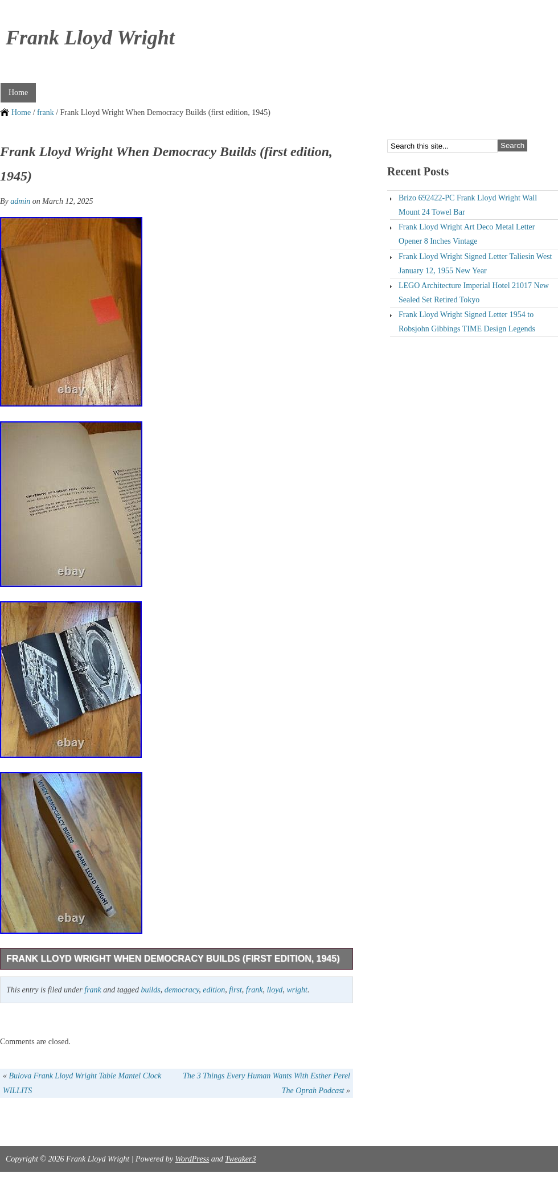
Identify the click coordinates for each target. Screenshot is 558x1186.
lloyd (274, 990)
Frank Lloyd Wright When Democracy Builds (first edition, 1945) (173, 958)
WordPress (192, 1159)
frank (45, 112)
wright (296, 990)
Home (18, 92)
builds (150, 990)
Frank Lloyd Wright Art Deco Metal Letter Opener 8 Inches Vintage (467, 234)
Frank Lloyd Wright (90, 37)
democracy (182, 990)
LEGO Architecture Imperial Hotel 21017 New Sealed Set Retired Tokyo (474, 292)
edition (214, 990)
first (235, 990)
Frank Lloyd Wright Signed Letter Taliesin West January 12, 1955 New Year (475, 263)
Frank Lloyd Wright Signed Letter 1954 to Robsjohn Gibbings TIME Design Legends (467, 321)
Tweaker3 (240, 1159)
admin (20, 201)
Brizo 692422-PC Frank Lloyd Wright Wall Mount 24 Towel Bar (468, 205)
